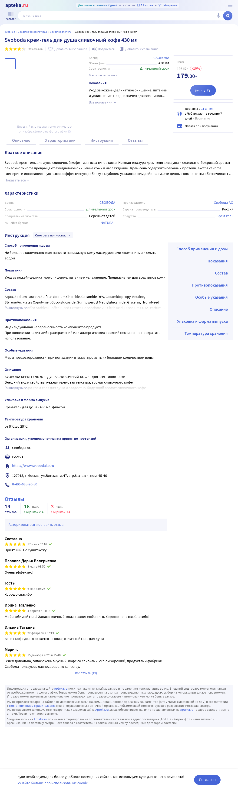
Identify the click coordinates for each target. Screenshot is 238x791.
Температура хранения (206, 333)
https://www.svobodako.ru (33, 465)
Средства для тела (61, 31)
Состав (221, 273)
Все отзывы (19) (86, 673)
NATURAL (108, 222)
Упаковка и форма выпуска (202, 321)
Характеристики (60, 140)
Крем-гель (225, 215)
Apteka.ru (61, 688)
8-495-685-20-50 (24, 484)
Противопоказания (210, 285)
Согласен (207, 779)
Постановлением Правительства (32, 706)
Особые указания (211, 297)
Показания (218, 261)
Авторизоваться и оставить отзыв (36, 524)
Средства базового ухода (32, 31)
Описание (21, 140)
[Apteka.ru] (17, 5)
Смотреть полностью (53, 235)
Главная (10, 31)
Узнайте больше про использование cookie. (53, 783)
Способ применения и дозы (202, 249)
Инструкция (101, 140)
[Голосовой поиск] (218, 15)
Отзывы (135, 140)
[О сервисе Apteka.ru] (230, 5)
